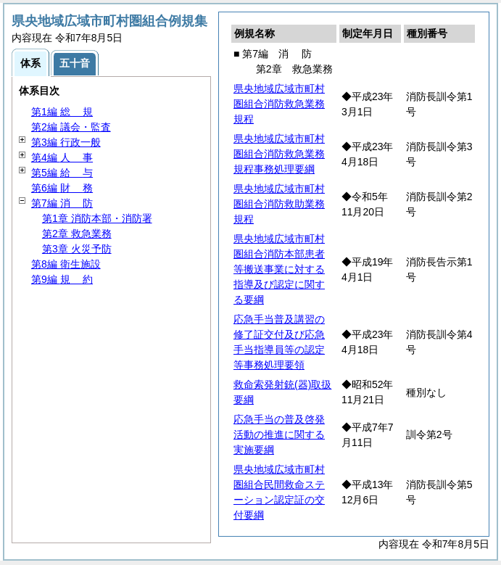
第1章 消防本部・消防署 (97, 218)
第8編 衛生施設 (66, 264)
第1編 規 (62, 111)
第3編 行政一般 (66, 142)
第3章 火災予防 (77, 249)
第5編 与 (62, 172)
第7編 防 (62, 203)
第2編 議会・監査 (71, 127)
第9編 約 (62, 279)
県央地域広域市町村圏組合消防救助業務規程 (279, 204)
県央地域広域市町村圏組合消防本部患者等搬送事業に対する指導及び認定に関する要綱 (279, 269)
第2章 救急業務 (77, 233)
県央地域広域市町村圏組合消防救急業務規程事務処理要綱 (279, 154)
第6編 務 (62, 188)
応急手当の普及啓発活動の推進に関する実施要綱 (279, 434)
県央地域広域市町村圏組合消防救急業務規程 (279, 104)
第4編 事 (62, 157)
